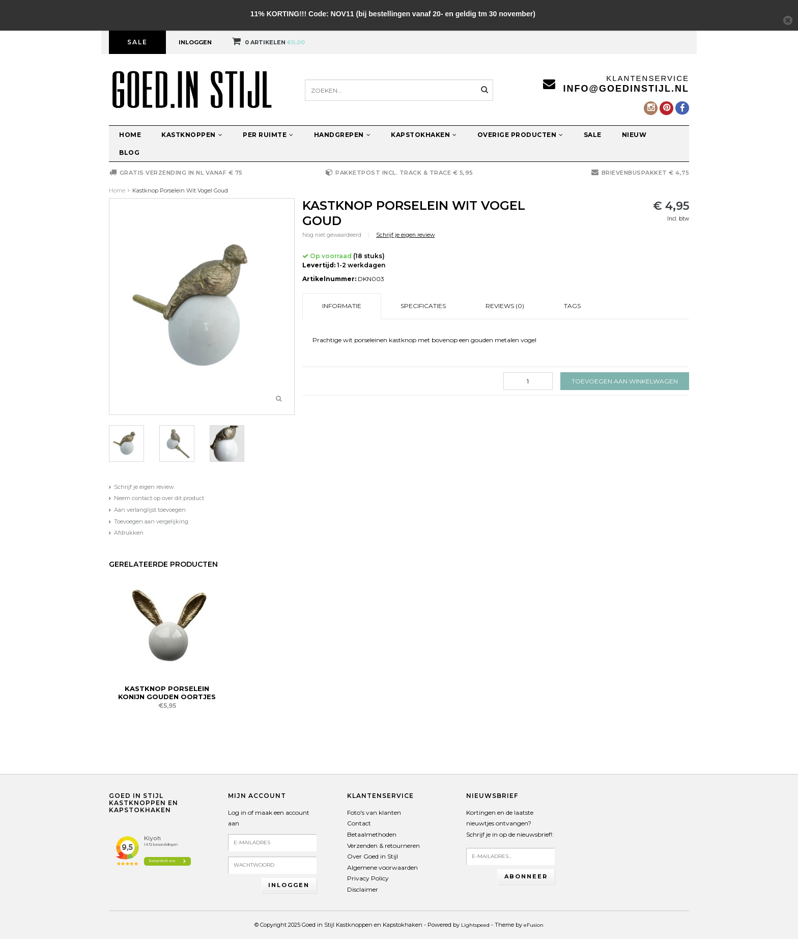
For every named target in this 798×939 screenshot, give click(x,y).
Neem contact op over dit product (159, 498)
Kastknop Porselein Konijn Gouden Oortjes (167, 692)
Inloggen (195, 42)
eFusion (534, 925)
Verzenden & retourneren (383, 845)
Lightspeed (475, 925)
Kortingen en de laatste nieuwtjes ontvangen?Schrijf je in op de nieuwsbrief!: (510, 823)
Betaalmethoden (371, 834)
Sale (137, 42)
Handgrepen (342, 135)
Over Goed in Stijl (372, 856)
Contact (359, 823)
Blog (129, 152)
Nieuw (634, 135)
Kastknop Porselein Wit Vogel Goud (180, 190)
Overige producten (520, 135)
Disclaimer (362, 889)
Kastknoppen (191, 135)
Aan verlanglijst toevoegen (150, 509)
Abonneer (526, 876)
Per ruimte (268, 135)
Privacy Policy (368, 878)
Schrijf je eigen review (144, 486)
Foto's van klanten (374, 812)
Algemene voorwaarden (382, 867)
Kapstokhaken (424, 135)
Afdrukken (129, 532)
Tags (572, 306)
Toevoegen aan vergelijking (151, 521)
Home (130, 135)
